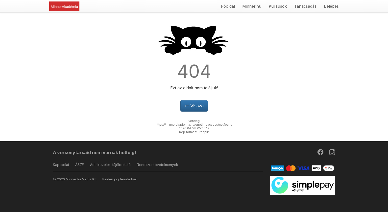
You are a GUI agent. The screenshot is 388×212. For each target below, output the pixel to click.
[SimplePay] (302, 185)
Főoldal (228, 6)
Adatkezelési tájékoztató (110, 165)
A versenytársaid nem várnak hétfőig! (94, 152)
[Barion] (302, 168)
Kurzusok (278, 6)
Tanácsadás (305, 6)
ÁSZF (79, 165)
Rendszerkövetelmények (157, 165)
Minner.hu (251, 6)
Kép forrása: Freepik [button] (194, 132)
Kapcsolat (61, 165)
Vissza (194, 105)
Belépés (331, 6)
